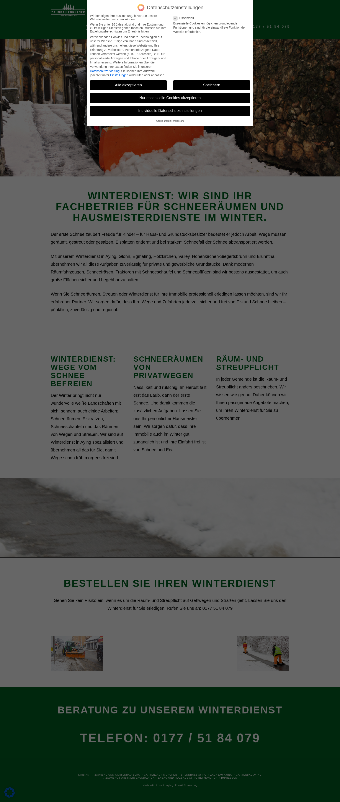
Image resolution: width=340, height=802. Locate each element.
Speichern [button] (211, 85)
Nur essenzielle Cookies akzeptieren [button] (170, 98)
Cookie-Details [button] (163, 121)
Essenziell (185, 18)
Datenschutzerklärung (104, 71)
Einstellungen (119, 75)
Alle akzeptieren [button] (128, 85)
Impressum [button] (178, 121)
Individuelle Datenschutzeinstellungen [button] (170, 110)
